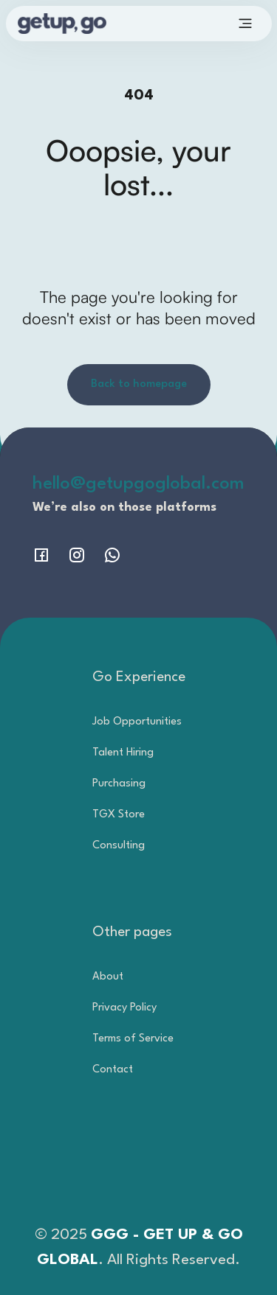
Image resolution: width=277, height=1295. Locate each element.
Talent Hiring (123, 752)
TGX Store (118, 814)
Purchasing (119, 783)
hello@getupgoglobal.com (138, 484)
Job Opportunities (137, 721)
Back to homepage (139, 384)
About (107, 976)
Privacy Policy (124, 1007)
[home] (83, 23)
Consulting (118, 845)
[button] (245, 23)
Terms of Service (133, 1038)
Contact (112, 1069)
